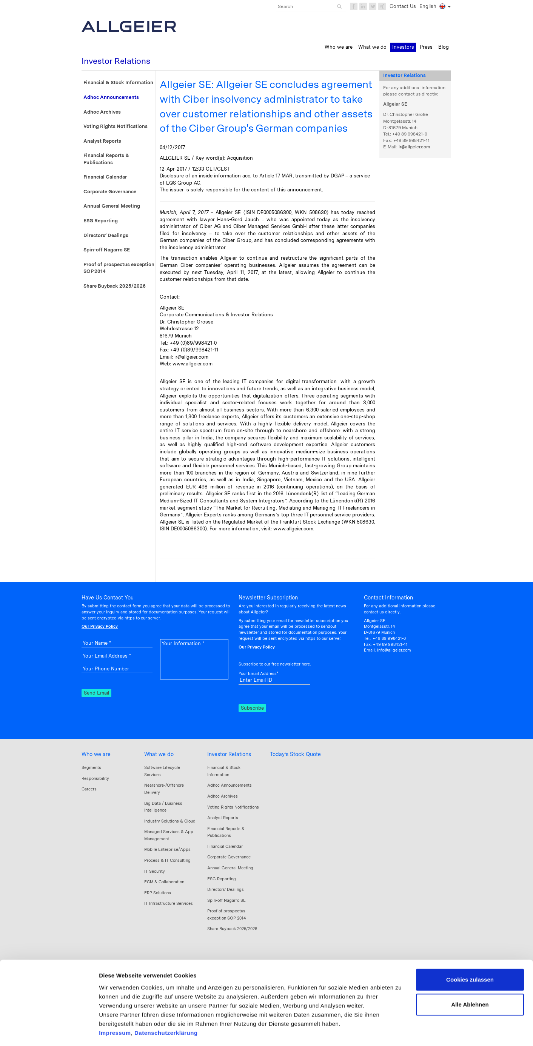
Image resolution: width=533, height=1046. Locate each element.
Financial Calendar (105, 177)
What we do (159, 754)
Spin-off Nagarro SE (106, 250)
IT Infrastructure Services (168, 903)
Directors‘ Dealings (105, 235)
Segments (91, 767)
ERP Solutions (157, 892)
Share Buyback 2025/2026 (114, 286)
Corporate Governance (109, 191)
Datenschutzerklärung (166, 1001)
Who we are (96, 754)
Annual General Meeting (111, 206)
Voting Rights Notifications (115, 126)
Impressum (115, 1001)
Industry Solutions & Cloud (170, 821)
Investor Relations (229, 754)
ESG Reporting (100, 220)
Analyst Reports (102, 141)
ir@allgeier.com (414, 146)
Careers (89, 789)
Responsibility (95, 778)
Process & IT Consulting (167, 860)
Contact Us (403, 6)
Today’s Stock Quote (295, 754)
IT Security (154, 871)
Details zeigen (118, 1031)
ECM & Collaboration (164, 881)
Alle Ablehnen (469, 973)
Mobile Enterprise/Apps (167, 849)
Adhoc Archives (102, 112)
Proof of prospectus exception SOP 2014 (118, 268)
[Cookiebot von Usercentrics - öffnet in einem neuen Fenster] (49, 1031)
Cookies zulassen (470, 948)
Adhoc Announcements (111, 97)
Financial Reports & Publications (106, 159)
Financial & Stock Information (118, 82)
